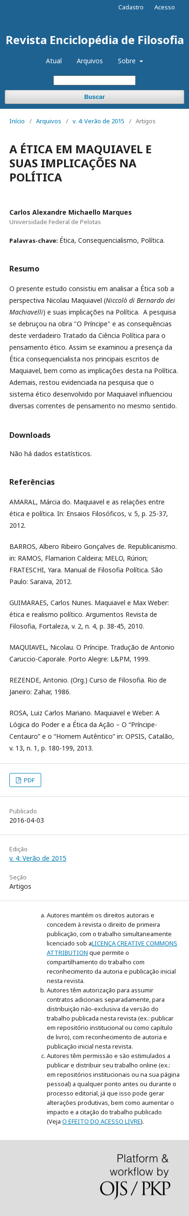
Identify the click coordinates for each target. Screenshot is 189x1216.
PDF (28, 780)
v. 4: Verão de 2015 (98, 121)
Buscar (94, 96)
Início (17, 121)
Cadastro (131, 7)
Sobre (128, 60)
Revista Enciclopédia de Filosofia (95, 39)
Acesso (164, 7)
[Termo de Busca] (94, 80)
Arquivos (90, 60)
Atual (54, 60)
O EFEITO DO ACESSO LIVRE (101, 1121)
